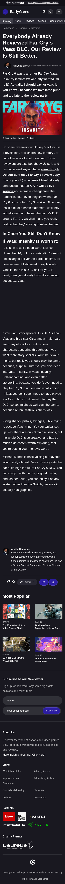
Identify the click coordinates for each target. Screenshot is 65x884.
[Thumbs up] (43, 582)
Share (26, 582)
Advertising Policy (44, 778)
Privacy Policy (42, 771)
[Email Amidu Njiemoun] (53, 582)
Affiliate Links (12, 771)
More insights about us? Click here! (24, 754)
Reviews (29, 21)
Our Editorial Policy (13, 790)
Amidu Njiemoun (20, 549)
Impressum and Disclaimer (35, 879)
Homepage (8, 28)
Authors (7, 797)
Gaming (6, 21)
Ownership (40, 797)
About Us (39, 790)
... (27, 569)
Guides (42, 21)
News (18, 21)
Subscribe (51, 710)
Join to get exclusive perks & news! (43, 3)
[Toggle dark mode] (44, 12)
